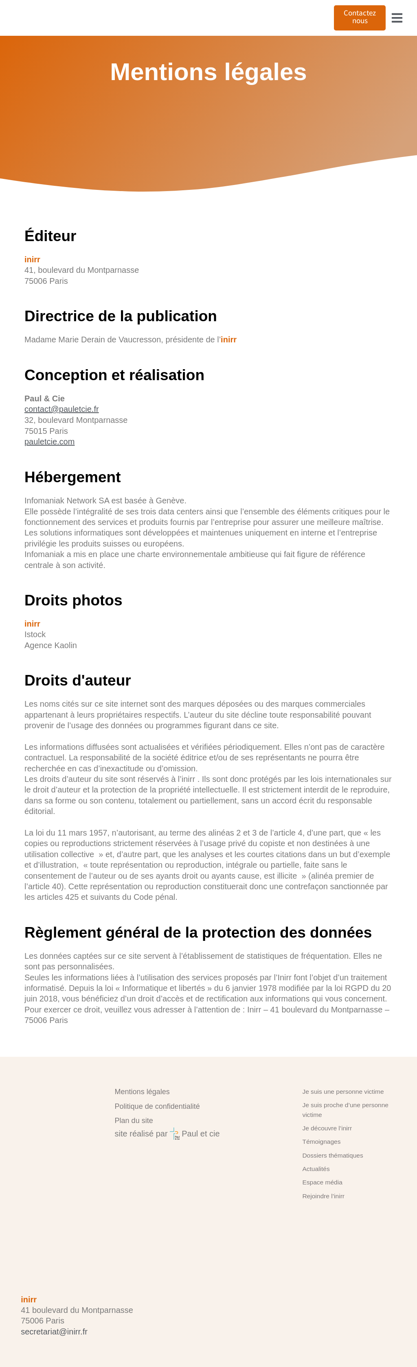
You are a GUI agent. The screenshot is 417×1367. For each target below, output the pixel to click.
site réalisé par (141, 1142)
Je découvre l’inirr (324, 1133)
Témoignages (319, 1146)
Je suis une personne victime (339, 1099)
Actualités (314, 1171)
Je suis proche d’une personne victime (341, 1116)
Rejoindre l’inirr (321, 1196)
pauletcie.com (49, 457)
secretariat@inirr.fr (54, 1331)
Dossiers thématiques (329, 1158)
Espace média (320, 1183)
